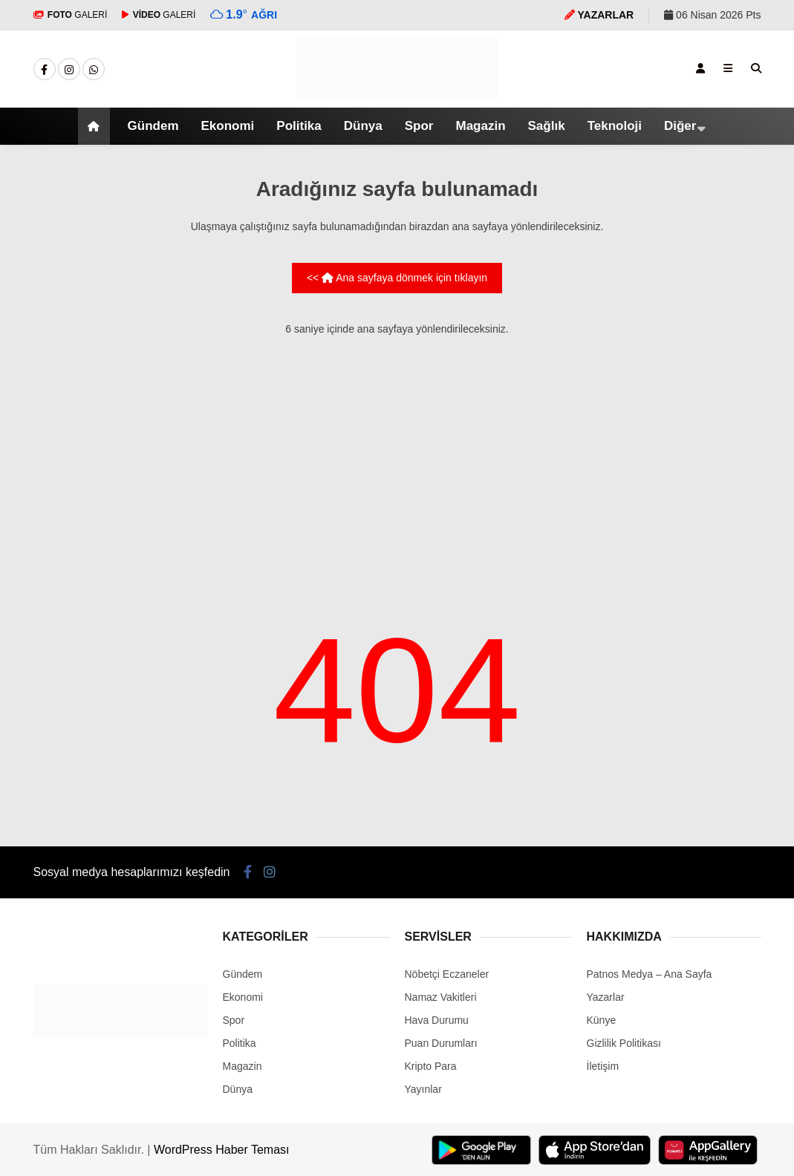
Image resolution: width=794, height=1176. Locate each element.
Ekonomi (228, 126)
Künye (601, 1020)
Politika (298, 126)
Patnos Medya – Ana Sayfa (649, 974)
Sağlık (546, 126)
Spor (419, 126)
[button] (96, 126)
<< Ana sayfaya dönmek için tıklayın (397, 278)
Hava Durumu (437, 1020)
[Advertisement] (397, 454)
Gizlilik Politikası (624, 1043)
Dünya (363, 126)
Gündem (153, 126)
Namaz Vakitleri (441, 997)
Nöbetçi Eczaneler (447, 974)
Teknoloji (615, 126)
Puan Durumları (441, 1043)
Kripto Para (431, 1066)
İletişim (603, 1066)
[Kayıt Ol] (700, 68)
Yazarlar (606, 997)
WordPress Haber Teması (222, 1149)
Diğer (680, 126)
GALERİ (70, 15)
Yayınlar (423, 1089)
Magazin (480, 126)
